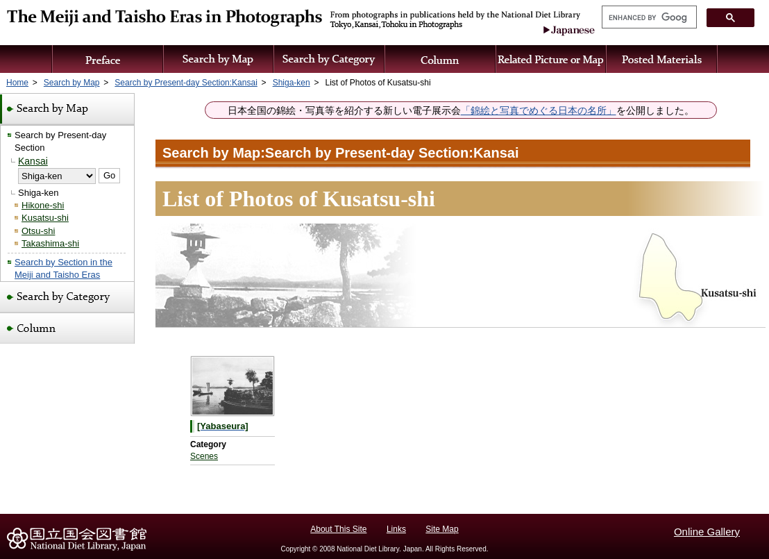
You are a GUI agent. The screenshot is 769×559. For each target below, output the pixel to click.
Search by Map (219, 59)
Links (396, 529)
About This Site (338, 529)
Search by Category (329, 59)
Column (440, 59)
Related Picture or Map (551, 59)
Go (109, 175)
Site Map (441, 529)
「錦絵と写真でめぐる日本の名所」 (538, 111)
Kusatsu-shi (45, 217)
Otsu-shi (38, 231)
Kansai (33, 161)
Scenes (204, 456)
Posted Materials (662, 59)
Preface (107, 59)
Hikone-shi (43, 205)
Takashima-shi (50, 243)
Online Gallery (707, 531)
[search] (648, 17)
